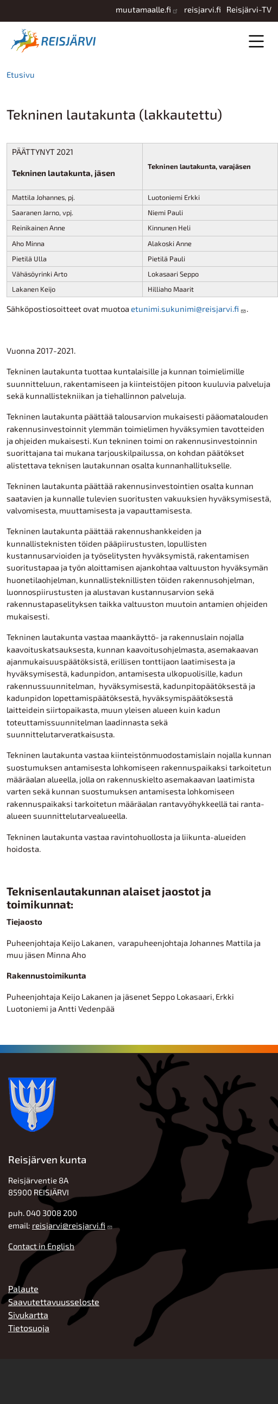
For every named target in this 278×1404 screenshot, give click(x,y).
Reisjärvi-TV (248, 9)
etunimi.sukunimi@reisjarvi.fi (185, 309)
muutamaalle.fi (143, 9)
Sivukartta (28, 1314)
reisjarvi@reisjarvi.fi (68, 1225)
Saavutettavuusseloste (53, 1301)
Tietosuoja (28, 1327)
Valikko (256, 41)
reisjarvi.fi (202, 9)
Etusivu (21, 74)
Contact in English (41, 1246)
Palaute (23, 1288)
